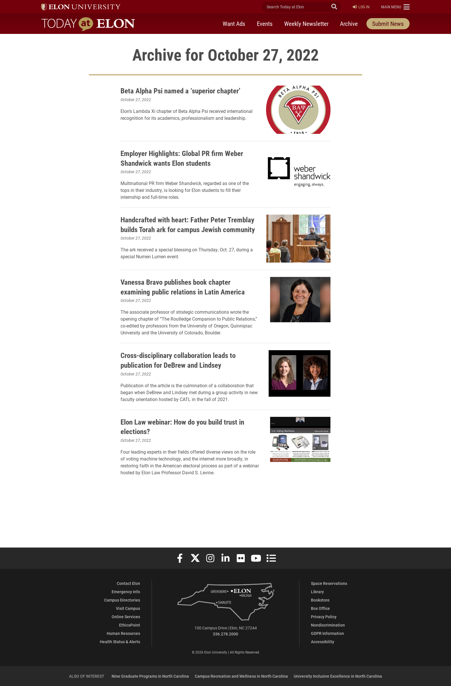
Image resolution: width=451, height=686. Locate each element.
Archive (349, 24)
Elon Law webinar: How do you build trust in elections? (178, 463)
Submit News (388, 24)
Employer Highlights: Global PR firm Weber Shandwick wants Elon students (182, 163)
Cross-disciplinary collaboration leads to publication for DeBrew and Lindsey (182, 390)
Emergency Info (126, 591)
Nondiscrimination (328, 625)
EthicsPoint (129, 625)
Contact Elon (128, 583)
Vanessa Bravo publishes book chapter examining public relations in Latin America (183, 305)
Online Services (126, 616)
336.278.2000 (225, 634)
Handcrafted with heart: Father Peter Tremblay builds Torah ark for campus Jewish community (181, 236)
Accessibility (322, 641)
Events (265, 24)
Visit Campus (128, 608)
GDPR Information (327, 633)
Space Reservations (329, 583)
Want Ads (234, 24)
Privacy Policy (324, 616)
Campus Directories (122, 600)
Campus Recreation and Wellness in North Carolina (241, 676)
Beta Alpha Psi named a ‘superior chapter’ (173, 95)
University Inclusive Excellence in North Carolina (338, 676)
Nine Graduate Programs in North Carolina (150, 676)
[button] (395, 6)
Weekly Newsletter (306, 24)
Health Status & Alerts (120, 641)
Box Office (320, 608)
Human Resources (123, 633)
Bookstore (320, 600)
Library (317, 591)
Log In (361, 7)
